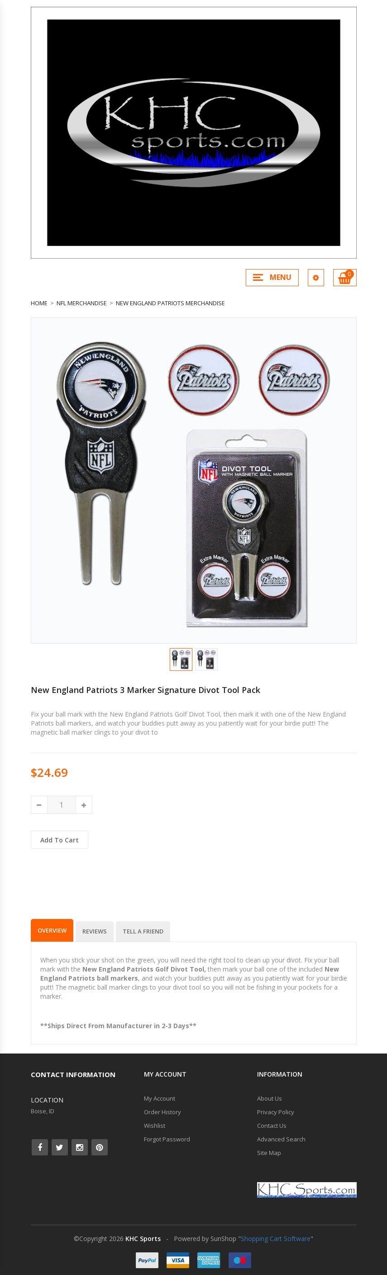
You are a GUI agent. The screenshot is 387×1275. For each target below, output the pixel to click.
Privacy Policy (275, 1112)
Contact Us (272, 1125)
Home (39, 303)
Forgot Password (167, 1139)
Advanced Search (281, 1139)
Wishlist (154, 1125)
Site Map (269, 1153)
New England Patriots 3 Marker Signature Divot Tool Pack (145, 689)
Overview (52, 930)
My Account (159, 1098)
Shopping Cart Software (276, 1238)
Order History (162, 1112)
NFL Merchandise (82, 303)
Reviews (94, 931)
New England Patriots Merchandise (170, 303)
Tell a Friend (143, 931)
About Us (269, 1098)
